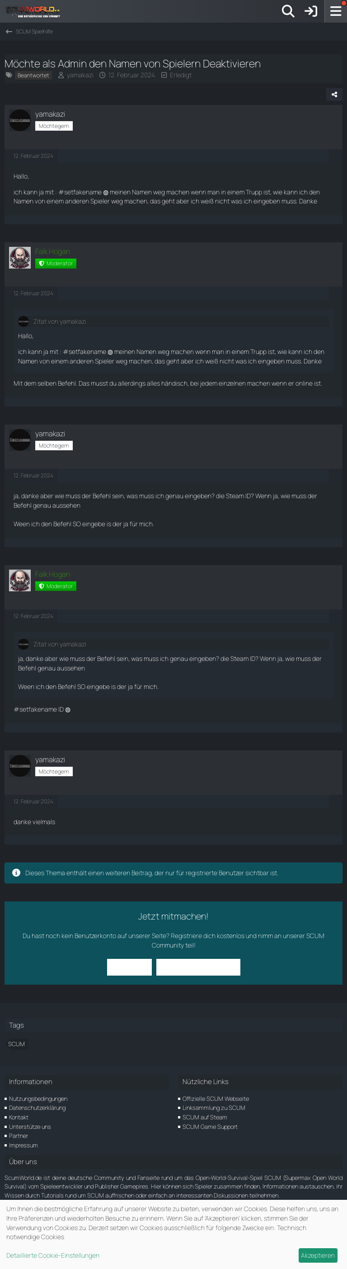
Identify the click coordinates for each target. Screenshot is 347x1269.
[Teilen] (334, 94)
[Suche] (288, 11)
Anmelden (129, 966)
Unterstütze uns (30, 1127)
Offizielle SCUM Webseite (216, 1098)
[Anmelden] (311, 11)
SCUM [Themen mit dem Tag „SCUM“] (16, 1044)
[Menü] (335, 11)
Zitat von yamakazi (59, 321)
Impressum (23, 1145)
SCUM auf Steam (205, 1117)
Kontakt (18, 1117)
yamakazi (80, 75)
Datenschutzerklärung (37, 1108)
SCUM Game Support (210, 1127)
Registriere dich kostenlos (207, 935)
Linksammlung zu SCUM (214, 1108)
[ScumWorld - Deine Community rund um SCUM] (36, 11)
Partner (18, 1136)
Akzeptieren (318, 1255)
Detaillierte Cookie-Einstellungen (52, 1255)
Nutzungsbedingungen (38, 1098)
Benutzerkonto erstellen (198, 966)
